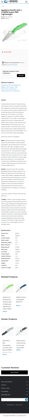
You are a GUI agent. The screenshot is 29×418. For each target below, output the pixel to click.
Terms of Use (18, 405)
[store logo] (10, 1)
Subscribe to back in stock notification (11, 72)
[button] (4, 32)
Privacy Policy (10, 405)
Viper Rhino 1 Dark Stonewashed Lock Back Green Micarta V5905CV (7, 345)
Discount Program (13, 64)
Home (2, 6)
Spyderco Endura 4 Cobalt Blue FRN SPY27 (21, 299)
